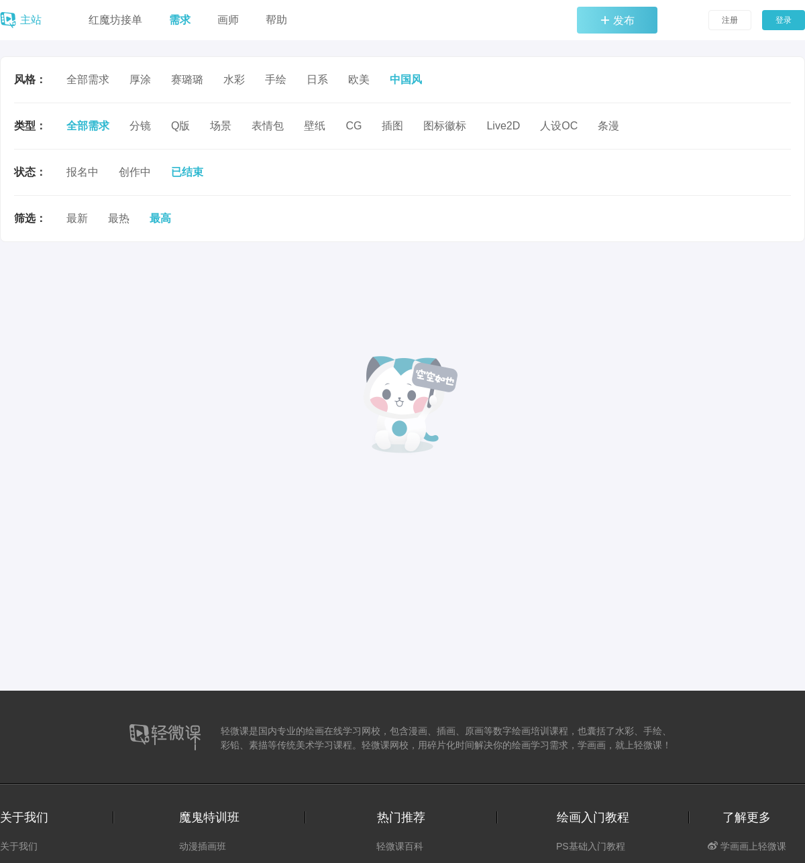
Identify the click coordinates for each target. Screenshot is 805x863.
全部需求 (87, 79)
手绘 (275, 79)
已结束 (187, 172)
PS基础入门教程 (590, 846)
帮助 (276, 19)
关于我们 (19, 846)
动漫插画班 (202, 846)
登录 (783, 20)
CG (353, 125)
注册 (730, 20)
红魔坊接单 (115, 19)
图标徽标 (444, 125)
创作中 (135, 172)
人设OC (559, 125)
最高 (160, 218)
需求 (180, 19)
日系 (317, 79)
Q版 (180, 125)
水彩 (234, 79)
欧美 (359, 79)
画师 (228, 19)
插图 (392, 125)
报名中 (82, 172)
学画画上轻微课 (747, 846)
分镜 (140, 125)
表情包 (268, 125)
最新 (77, 218)
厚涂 (140, 79)
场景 (220, 125)
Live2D (503, 125)
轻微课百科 (399, 846)
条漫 (608, 125)
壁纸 (314, 125)
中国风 (406, 79)
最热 (118, 218)
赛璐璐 (187, 79)
